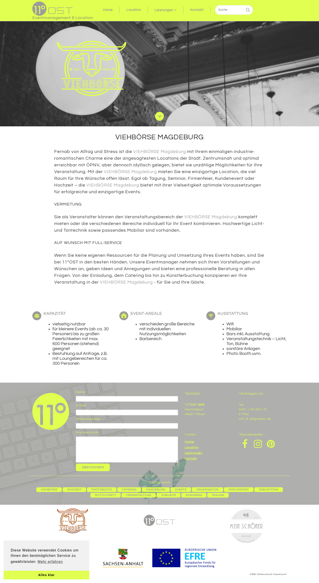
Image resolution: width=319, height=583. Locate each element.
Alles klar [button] (46, 575)
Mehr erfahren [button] (50, 562)
